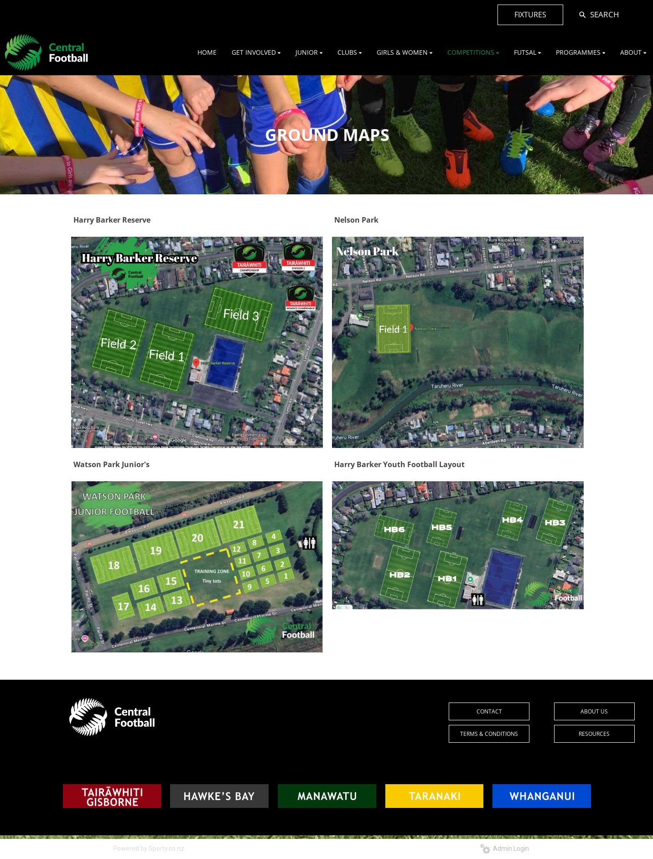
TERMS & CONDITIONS (489, 734)
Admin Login (504, 848)
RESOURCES (594, 734)
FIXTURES (530, 15)
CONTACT (489, 711)
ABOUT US (594, 711)
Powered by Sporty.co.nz (148, 848)
